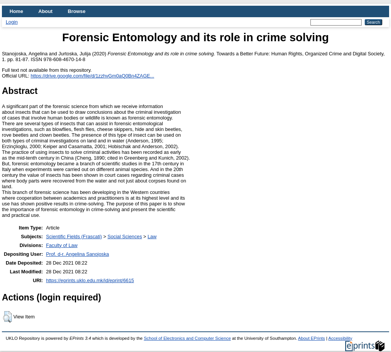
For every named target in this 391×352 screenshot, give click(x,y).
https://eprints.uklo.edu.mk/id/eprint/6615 (90, 280)
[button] (7, 317)
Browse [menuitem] (77, 11)
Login (12, 22)
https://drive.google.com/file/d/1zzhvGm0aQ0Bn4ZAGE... (92, 76)
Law (151, 236)
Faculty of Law (62, 245)
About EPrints (311, 338)
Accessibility (340, 338)
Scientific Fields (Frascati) (74, 236)
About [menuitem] (46, 11)
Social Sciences (124, 236)
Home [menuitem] (16, 11)
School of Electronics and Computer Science (187, 338)
